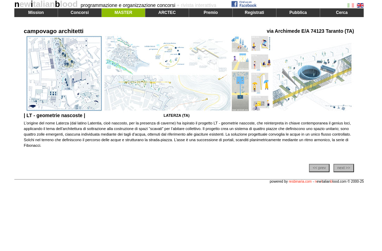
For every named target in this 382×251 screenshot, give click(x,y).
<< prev (319, 168)
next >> (343, 168)
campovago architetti (54, 31)
